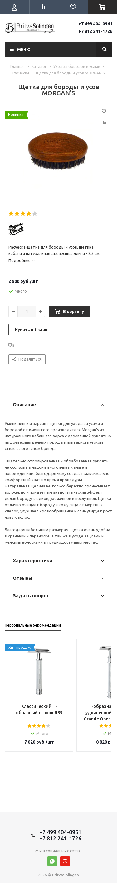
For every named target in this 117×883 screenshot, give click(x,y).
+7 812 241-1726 (95, 31)
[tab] (56, 260)
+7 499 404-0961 (95, 24)
